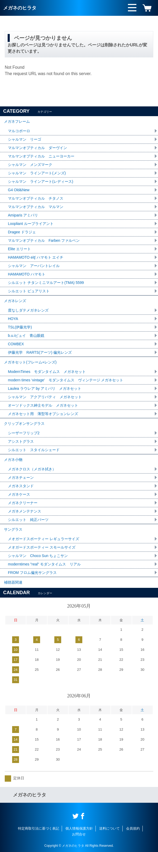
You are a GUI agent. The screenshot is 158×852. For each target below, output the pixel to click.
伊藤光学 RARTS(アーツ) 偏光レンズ (40, 352)
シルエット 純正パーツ (28, 520)
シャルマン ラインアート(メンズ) (37, 173)
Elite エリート (19, 249)
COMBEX (16, 344)
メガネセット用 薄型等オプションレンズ (43, 414)
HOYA (13, 319)
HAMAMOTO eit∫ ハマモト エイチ (35, 257)
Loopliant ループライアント (31, 223)
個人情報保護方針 (79, 828)
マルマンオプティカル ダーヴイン (37, 148)
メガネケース (19, 494)
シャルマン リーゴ (24, 139)
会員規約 (133, 828)
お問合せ (79, 834)
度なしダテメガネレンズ (28, 310)
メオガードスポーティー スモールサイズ (41, 547)
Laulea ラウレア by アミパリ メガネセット (45, 388)
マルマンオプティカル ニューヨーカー (41, 156)
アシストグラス (21, 441)
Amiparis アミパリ (23, 215)
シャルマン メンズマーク (30, 164)
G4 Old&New (19, 190)
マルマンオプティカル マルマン (35, 207)
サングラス (13, 529)
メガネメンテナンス (24, 511)
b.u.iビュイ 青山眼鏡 (26, 335)
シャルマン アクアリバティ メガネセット (45, 397)
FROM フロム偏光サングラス (32, 572)
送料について (109, 828)
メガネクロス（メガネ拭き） (32, 469)
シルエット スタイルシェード (34, 450)
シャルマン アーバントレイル (34, 266)
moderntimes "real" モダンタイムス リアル (44, 564)
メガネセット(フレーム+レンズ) (30, 362)
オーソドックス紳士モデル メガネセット (43, 405)
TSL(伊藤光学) (20, 327)
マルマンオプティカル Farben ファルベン (44, 240)
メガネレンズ (15, 301)
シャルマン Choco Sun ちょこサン (38, 556)
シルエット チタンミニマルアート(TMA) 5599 (46, 282)
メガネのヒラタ (19, 8)
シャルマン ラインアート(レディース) (40, 181)
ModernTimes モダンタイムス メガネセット (47, 372)
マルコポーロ (19, 131)
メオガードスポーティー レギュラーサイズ (43, 539)
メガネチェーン (21, 477)
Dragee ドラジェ (22, 232)
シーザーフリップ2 (24, 433)
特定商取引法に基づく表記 (38, 828)
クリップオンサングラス (24, 423)
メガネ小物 (13, 459)
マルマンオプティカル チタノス (35, 198)
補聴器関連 (13, 582)
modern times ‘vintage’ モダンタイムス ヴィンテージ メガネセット (65, 380)
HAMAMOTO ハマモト (28, 274)
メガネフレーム (17, 121)
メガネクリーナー (22, 503)
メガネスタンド (21, 486)
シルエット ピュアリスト (29, 291)
